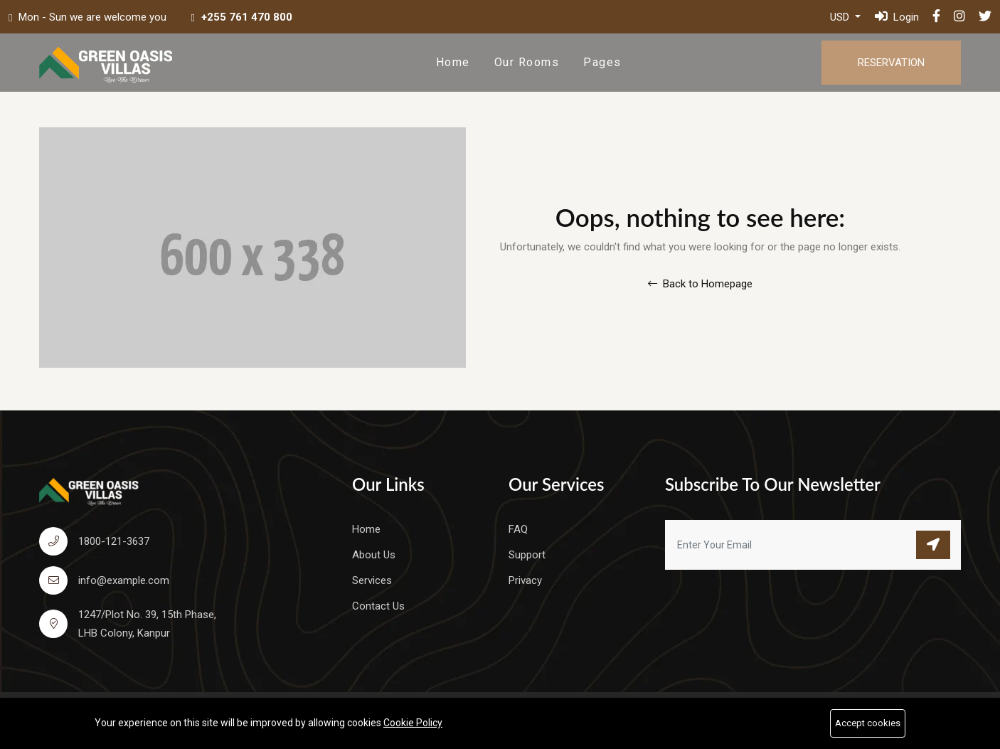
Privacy (525, 580)
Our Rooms (527, 62)
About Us (373, 554)
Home (453, 62)
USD (841, 17)
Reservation (891, 62)
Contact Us (378, 606)
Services (372, 580)
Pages (602, 62)
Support (527, 554)
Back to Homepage (700, 283)
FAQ (518, 529)
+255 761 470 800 (246, 17)
